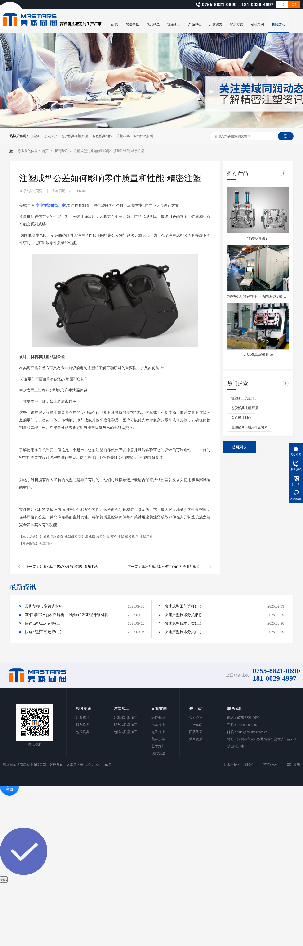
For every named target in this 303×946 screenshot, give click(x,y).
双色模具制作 (102, 136)
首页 (45, 151)
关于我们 (196, 709)
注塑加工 (174, 24)
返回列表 (239, 447)
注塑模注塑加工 (125, 718)
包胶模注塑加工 (125, 732)
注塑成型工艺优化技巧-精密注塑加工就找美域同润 (71, 566)
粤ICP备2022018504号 (96, 765)
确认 (3, 879)
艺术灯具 (158, 746)
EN (294, 4)
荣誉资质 (195, 739)
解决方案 (236, 24)
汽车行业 (158, 725)
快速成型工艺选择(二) (43, 632)
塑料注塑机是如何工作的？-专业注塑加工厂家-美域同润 (173, 566)
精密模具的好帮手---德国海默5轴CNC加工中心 (258, 296)
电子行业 (158, 732)
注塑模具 (82, 718)
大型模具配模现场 (258, 355)
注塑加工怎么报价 (43, 136)
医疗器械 (158, 718)
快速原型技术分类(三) (183, 623)
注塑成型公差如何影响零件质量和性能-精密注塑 (109, 151)
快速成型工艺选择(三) (43, 623)
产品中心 (194, 24)
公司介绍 (195, 718)
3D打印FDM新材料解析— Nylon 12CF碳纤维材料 (66, 615)
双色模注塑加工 (125, 725)
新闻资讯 (278, 24)
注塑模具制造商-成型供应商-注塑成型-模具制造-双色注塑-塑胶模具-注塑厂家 (96, 537)
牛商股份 (247, 765)
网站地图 (293, 765)
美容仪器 (158, 739)
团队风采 (195, 732)
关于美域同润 (121, 35)
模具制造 (153, 24)
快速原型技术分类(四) (183, 615)
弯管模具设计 (258, 238)
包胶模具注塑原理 (74, 136)
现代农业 (158, 753)
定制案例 (257, 24)
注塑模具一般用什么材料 (135, 136)
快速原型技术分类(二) (183, 632)
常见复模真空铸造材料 (44, 606)
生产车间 (195, 725)
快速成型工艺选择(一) (183, 606)
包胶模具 (82, 732)
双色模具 (82, 725)
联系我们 (234, 709)
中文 (281, 4)
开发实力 (215, 24)
